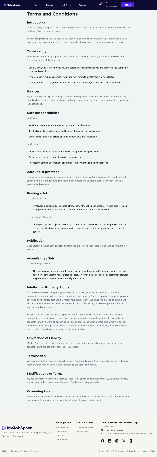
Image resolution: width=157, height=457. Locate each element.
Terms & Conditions (115, 451)
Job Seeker (68, 5)
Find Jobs (37, 5)
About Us (82, 5)
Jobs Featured (83, 431)
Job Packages (62, 431)
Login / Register (111, 4)
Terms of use (61, 439)
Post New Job (62, 427)
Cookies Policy (148, 451)
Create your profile (85, 427)
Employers (51, 5)
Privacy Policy (133, 451)
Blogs (101, 451)
